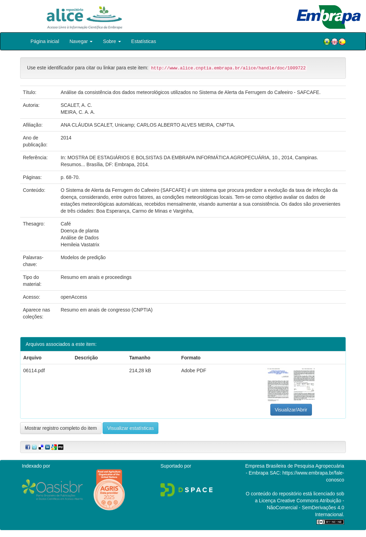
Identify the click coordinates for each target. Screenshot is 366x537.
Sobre (112, 41)
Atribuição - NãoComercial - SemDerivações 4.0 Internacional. (305, 507)
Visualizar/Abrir (291, 409)
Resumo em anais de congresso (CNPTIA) (106, 310)
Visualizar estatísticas (130, 428)
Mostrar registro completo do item (61, 428)
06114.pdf (34, 370)
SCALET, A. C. (76, 105)
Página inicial (45, 41)
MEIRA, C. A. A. (78, 112)
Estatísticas (143, 41)
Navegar (81, 41)
